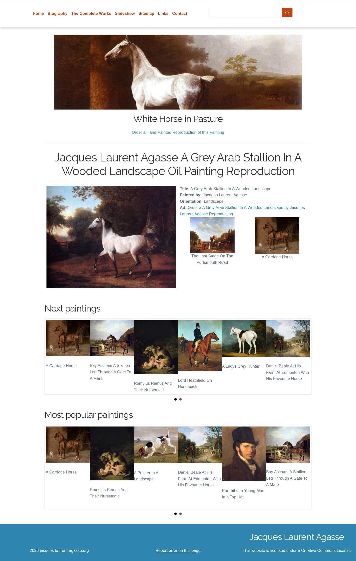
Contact (179, 13)
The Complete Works (91, 13)
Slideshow (125, 13)
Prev (52, 356)
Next (304, 356)
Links (163, 13)
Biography (58, 13)
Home (38, 13)
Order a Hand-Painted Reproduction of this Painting (178, 132)
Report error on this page (178, 550)
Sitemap (146, 13)
